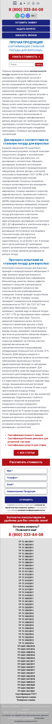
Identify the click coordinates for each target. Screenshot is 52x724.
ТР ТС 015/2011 (26, 583)
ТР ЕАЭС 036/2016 (26, 646)
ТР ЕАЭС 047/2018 (26, 679)
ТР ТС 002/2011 (26, 545)
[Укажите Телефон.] (26, 478)
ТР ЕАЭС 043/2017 (26, 667)
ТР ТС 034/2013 (26, 640)
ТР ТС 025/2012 (26, 613)
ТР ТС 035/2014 (26, 643)
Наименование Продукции (21, 491)
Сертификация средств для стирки (27, 445)
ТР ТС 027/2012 (26, 619)
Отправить (26, 499)
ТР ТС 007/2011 (26, 560)
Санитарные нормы (26, 697)
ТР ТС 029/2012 (26, 625)
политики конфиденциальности (31, 510)
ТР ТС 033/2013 (26, 637)
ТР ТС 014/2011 (26, 580)
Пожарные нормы (26, 700)
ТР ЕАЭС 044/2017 (26, 670)
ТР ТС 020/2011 (26, 598)
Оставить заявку (26, 22)
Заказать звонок (26, 35)
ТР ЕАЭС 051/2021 (26, 691)
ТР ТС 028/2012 (26, 622)
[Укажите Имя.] (26, 471)
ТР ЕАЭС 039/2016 (26, 655)
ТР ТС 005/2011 (26, 554)
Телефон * (12, 477)
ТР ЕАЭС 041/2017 (26, 661)
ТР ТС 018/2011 (26, 592)
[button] (17, 16)
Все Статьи (26, 452)
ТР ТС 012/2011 (26, 574)
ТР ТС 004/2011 (26, 551)
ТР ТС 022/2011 (26, 604)
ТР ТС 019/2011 (26, 595)
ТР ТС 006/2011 (26, 556)
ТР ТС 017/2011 (26, 589)
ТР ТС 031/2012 (26, 631)
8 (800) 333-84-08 (26, 9)
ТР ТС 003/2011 (26, 547)
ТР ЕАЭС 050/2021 (26, 688)
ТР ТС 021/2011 (26, 601)
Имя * (10, 470)
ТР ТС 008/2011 (26, 562)
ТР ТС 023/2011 (26, 607)
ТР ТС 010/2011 (26, 569)
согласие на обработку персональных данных (25, 715)
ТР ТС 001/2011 (26, 542)
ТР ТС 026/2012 (26, 616)
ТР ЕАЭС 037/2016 (26, 649)
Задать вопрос (26, 29)
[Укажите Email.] (26, 484)
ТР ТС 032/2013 (26, 634)
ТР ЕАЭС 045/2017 (26, 673)
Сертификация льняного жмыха (25, 435)
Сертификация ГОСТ (26, 694)
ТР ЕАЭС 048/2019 (26, 682)
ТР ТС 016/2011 (26, 586)
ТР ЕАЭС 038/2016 (26, 652)
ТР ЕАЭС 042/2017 (26, 664)
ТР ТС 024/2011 (26, 610)
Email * (10, 484)
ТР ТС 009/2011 (26, 565)
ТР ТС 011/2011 (26, 571)
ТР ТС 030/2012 (26, 628)
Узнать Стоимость (26, 56)
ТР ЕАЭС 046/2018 (26, 676)
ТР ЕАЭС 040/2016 (26, 658)
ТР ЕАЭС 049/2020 (26, 685)
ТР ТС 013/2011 (26, 577)
